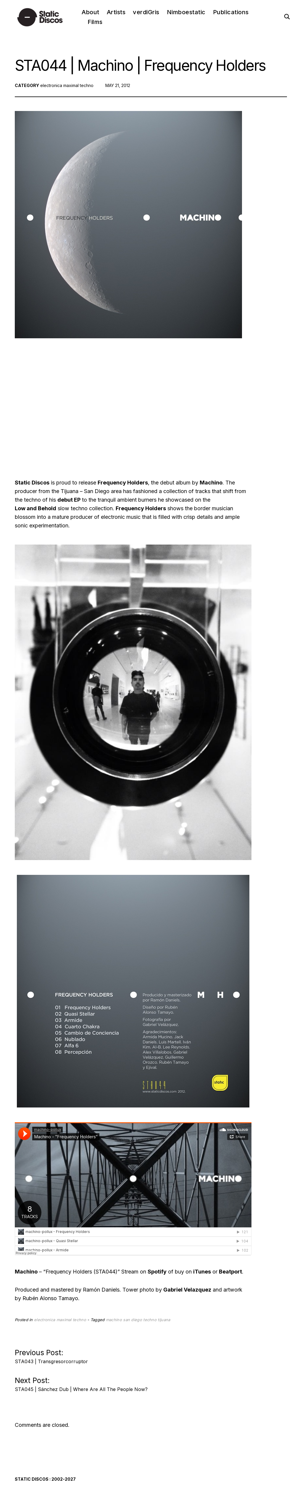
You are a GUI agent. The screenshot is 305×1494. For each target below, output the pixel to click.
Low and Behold (35, 508)
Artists (116, 12)
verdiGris (146, 12)
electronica (51, 85)
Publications (231, 12)
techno (149, 1319)
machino (114, 1319)
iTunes (202, 1271)
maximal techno (78, 85)
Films (95, 21)
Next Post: (81, 1382)
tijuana (164, 1319)
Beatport (230, 1271)
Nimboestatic (186, 12)
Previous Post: (51, 1354)
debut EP (68, 500)
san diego (132, 1319)
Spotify (157, 1271)
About (90, 12)
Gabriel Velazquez (187, 1290)
